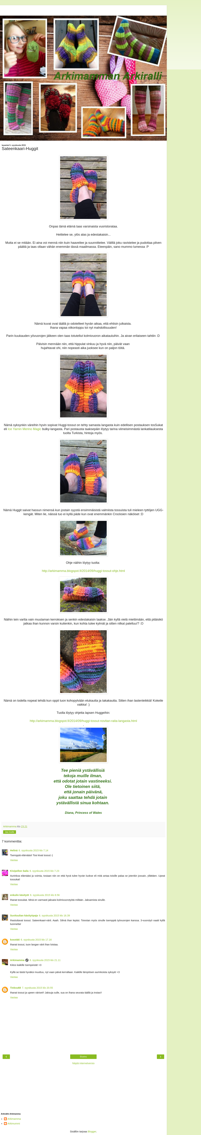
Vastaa (14, 860)
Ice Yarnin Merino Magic (24, 429)
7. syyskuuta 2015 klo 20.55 (37, 987)
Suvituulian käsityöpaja (24, 915)
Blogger (92, 1131)
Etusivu (83, 1056)
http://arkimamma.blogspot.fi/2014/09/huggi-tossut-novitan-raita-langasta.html (83, 721)
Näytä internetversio (83, 1063)
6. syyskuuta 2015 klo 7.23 (44, 871)
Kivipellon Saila (19, 871)
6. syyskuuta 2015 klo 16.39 (54, 915)
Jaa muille (9, 832)
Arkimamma (17, 960)
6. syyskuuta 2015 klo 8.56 (45, 895)
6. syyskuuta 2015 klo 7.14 (33, 850)
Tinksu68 (15, 987)
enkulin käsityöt (19, 895)
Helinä (14, 850)
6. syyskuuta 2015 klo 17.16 (36, 939)
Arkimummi (13, 1123)
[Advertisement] (83, 9)
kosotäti (15, 939)
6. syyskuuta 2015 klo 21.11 (45, 960)
